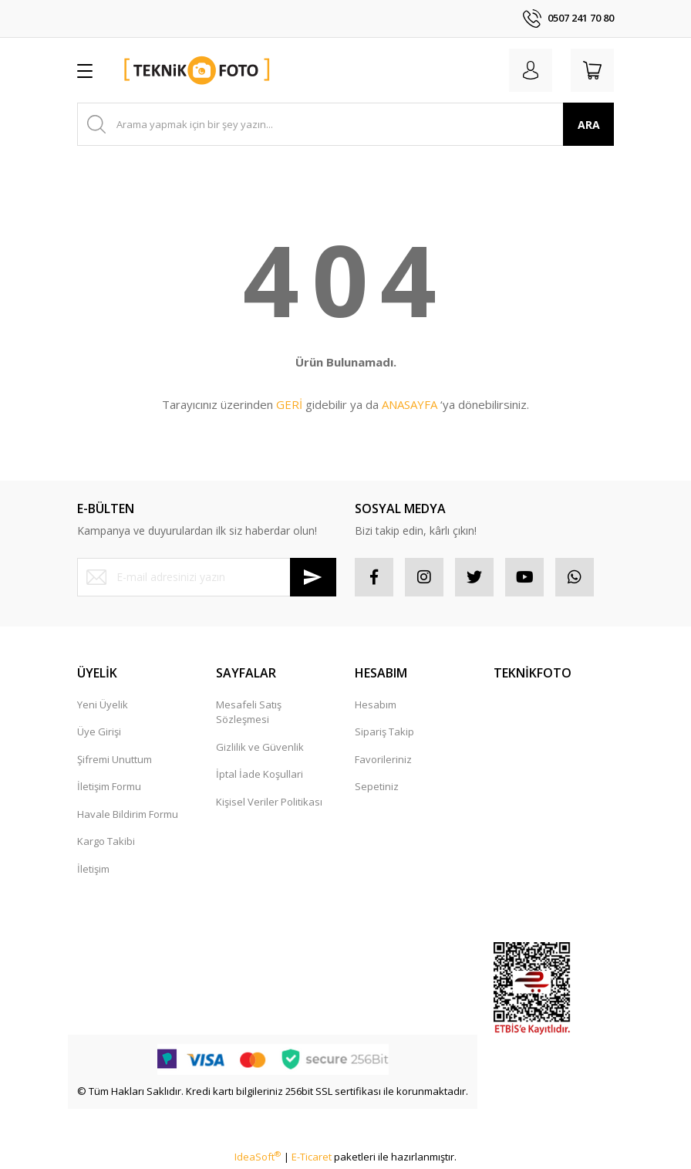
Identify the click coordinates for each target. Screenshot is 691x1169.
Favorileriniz (383, 759)
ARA (589, 124)
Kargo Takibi (106, 841)
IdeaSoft (257, 1157)
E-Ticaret (312, 1157)
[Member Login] (530, 70)
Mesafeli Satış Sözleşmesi (248, 712)
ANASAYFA (409, 404)
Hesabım (375, 704)
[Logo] (197, 70)
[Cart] (592, 70)
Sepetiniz (377, 786)
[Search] (345, 124)
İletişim (93, 869)
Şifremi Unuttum (114, 759)
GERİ (289, 404)
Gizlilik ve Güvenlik (260, 747)
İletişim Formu (109, 786)
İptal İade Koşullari (259, 774)
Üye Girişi (99, 731)
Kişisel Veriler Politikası (269, 802)
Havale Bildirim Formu (127, 814)
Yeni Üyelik (102, 704)
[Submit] (313, 577)
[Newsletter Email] (206, 577)
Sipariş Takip (384, 731)
